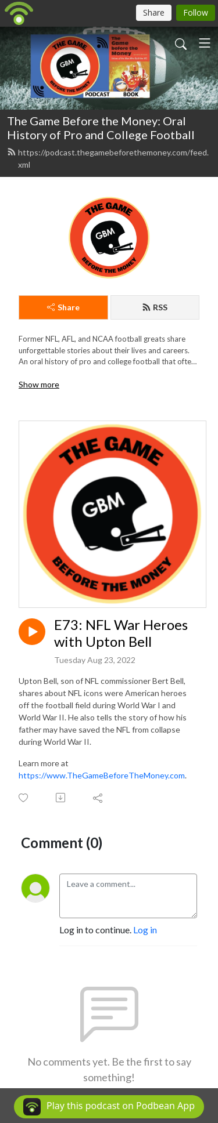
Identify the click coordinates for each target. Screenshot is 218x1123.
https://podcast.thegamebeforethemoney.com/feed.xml (108, 158)
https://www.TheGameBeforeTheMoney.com (102, 775)
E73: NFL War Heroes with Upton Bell (121, 633)
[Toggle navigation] (204, 43)
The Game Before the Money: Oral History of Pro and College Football (101, 128)
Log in (145, 929)
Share (63, 307)
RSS (154, 307)
